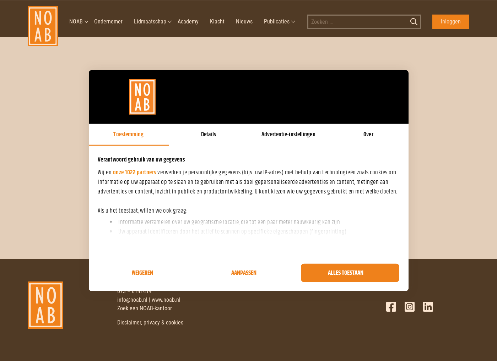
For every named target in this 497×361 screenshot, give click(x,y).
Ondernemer (108, 21)
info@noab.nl (132, 299)
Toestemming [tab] (128, 134)
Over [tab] (368, 134)
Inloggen (451, 21)
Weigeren (142, 273)
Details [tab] (208, 134)
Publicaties (277, 21)
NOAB (76, 21)
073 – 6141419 (134, 291)
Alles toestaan (345, 273)
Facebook (391, 306)
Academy (188, 21)
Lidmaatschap (150, 21)
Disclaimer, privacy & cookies (150, 322)
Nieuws (244, 21)
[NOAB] (43, 21)
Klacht (217, 21)
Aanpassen (243, 273)
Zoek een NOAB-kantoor (144, 308)
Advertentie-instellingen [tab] (288, 134)
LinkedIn (428, 306)
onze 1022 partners (134, 172)
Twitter (409, 306)
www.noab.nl (166, 299)
